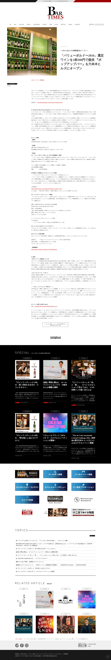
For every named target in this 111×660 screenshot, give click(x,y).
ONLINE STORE (92, 644)
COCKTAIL (21, 24)
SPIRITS (29, 24)
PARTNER (77, 24)
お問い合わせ (24, 654)
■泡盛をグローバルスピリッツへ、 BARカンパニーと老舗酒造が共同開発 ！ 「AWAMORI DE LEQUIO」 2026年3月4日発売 (51, 565)
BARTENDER (37, 24)
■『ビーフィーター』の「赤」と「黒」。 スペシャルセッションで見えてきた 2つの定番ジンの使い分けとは (46, 555)
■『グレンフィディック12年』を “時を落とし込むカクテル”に (33, 568)
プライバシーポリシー (49, 654)
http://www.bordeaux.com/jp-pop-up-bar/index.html (50, 102)
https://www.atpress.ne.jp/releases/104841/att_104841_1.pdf (46, 188)
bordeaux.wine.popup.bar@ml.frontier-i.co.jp (46, 306)
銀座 (90, 646)
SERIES (70, 24)
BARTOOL (63, 24)
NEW (50, 24)
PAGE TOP (107, 656)
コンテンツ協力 (31, 654)
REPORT (45, 24)
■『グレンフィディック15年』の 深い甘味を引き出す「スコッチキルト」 (36, 548)
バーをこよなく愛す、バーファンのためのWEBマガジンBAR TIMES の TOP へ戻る (55, 325)
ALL (10, 24)
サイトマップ (40, 654)
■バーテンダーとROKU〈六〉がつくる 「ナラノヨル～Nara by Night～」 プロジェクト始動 (42, 540)
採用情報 (66, 654)
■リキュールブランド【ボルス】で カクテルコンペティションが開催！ (35, 571)
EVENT (56, 24)
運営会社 (17, 654)
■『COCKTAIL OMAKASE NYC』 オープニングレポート (32, 558)
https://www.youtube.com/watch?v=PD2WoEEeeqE (44, 249)
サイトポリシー (59, 654)
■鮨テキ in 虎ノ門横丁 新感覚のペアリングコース (30, 561)
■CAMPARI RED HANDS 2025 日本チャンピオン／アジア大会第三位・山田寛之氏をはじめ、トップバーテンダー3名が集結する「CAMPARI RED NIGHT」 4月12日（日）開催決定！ (54, 544)
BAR (15, 24)
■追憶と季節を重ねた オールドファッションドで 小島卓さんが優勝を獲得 (37, 552)
